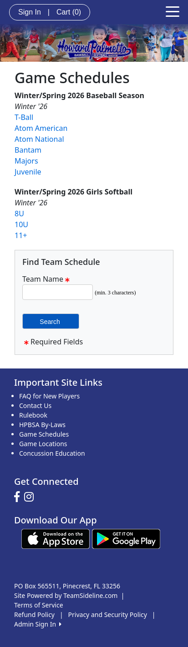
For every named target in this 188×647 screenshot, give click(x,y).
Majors (26, 161)
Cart (68, 12)
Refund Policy (34, 614)
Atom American (41, 128)
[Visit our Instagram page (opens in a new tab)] (31, 497)
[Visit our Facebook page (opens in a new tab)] (19, 497)
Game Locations (43, 443)
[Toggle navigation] (172, 11)
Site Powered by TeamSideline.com (65, 595)
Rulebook (33, 415)
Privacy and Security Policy (107, 614)
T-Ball (24, 117)
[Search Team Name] (57, 292)
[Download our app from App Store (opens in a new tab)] (55, 538)
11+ (21, 235)
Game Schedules (44, 434)
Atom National (39, 139)
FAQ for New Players (49, 396)
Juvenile (28, 172)
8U (19, 214)
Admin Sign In (37, 624)
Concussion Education (52, 453)
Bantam (28, 150)
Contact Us (35, 405)
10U (21, 224)
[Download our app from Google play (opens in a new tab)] (126, 538)
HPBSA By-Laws (42, 424)
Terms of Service (38, 605)
